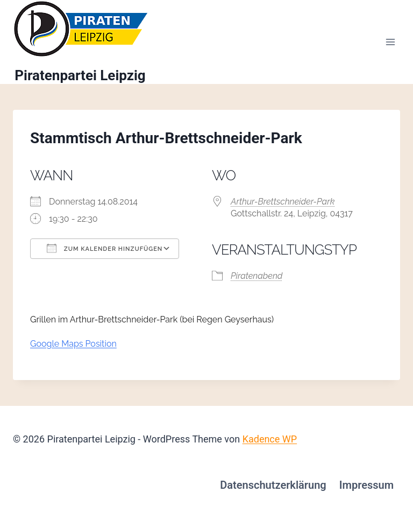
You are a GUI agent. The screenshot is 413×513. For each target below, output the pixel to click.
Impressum (366, 485)
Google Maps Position (73, 344)
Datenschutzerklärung (273, 485)
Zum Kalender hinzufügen (104, 248)
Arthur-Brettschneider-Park (282, 201)
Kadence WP (270, 439)
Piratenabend (256, 276)
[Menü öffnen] (390, 42)
